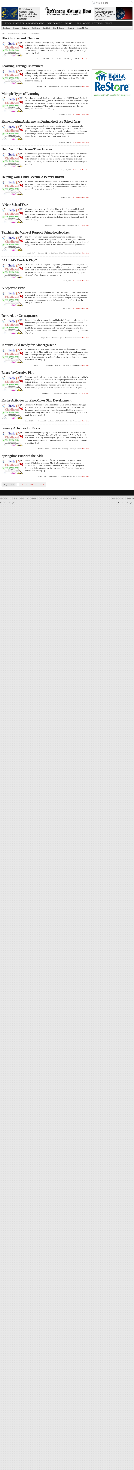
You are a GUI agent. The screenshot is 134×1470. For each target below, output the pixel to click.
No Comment (77, 114)
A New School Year (15, 205)
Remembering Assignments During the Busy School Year (41, 121)
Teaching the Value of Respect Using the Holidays (36, 232)
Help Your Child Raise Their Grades (27, 149)
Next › (32, 484)
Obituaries (25, 28)
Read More (85, 59)
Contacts (71, 28)
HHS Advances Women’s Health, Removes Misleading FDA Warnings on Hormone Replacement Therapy (28, 15)
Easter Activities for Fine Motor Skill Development (36, 400)
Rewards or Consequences (20, 316)
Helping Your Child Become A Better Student (33, 177)
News (8, 23)
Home (3, 33)
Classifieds (46, 28)
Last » (41, 484)
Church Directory (59, 28)
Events (68, 23)
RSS (79, 498)
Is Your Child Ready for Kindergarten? (29, 345)
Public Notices (82, 23)
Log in (114, 503)
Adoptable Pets (82, 28)
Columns (15, 28)
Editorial (97, 23)
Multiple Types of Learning (20, 94)
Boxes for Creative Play (18, 373)
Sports (108, 23)
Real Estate (36, 28)
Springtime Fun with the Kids (22, 456)
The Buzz (6, 28)
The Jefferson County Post (122, 498)
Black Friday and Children (20, 38)
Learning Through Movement (22, 66)
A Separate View (13, 288)
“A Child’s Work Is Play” (19, 260)
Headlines (18, 23)
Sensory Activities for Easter (21, 428)
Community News (35, 23)
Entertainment (54, 23)
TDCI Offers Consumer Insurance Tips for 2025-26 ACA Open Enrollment (105, 13)
